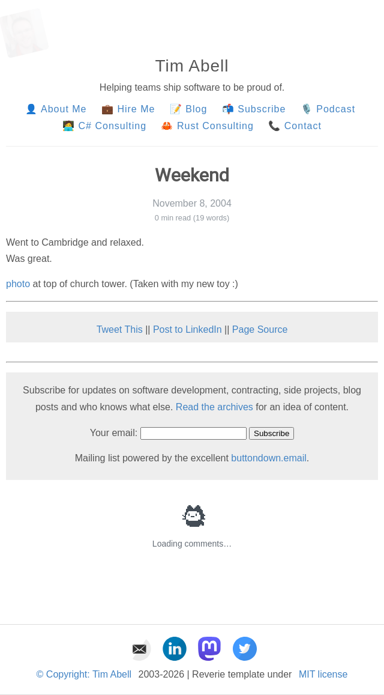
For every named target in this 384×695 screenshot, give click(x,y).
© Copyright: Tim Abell (84, 674)
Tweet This (120, 329)
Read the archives (214, 407)
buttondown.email (268, 458)
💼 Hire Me (128, 109)
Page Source (260, 329)
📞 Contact (295, 126)
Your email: (113, 433)
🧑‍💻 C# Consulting (104, 126)
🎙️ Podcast (330, 109)
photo (18, 284)
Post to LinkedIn (187, 329)
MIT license (323, 674)
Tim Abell (192, 65)
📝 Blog (188, 109)
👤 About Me (55, 109)
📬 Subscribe (254, 109)
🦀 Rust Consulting (207, 126)
